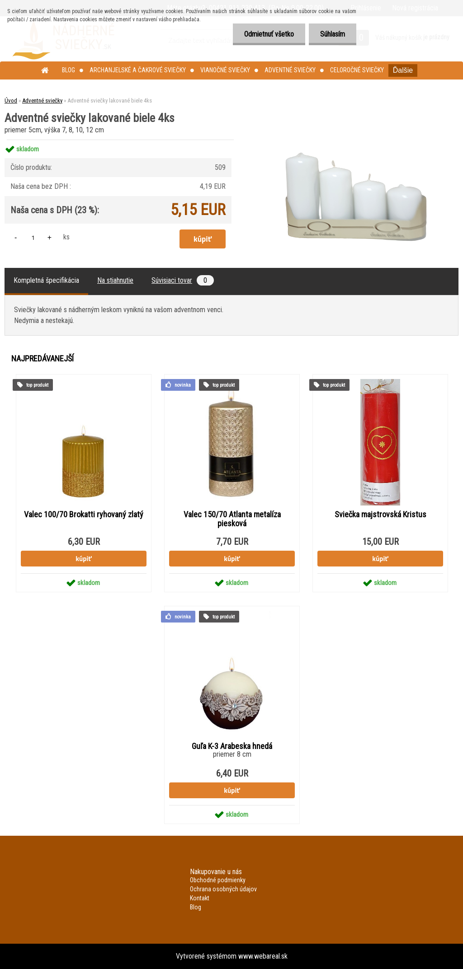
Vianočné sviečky (225, 70)
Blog (68, 70)
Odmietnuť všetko (269, 34)
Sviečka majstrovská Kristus (380, 514)
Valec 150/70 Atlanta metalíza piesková (232, 519)
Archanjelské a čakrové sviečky (138, 70)
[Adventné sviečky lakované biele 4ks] (353, 140)
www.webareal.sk (263, 956)
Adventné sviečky (290, 70)
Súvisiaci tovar (182, 280)
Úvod (11, 100)
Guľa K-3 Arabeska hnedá (232, 746)
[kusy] (33, 237)
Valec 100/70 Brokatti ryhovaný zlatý (83, 514)
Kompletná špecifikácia (46, 280)
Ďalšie (403, 70)
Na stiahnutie (115, 280)
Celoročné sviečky (357, 70)
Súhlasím (332, 34)
